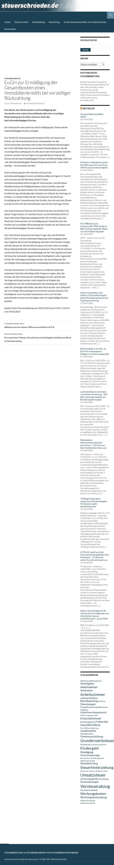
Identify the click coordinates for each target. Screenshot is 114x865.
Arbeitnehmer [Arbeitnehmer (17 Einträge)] (89, 687)
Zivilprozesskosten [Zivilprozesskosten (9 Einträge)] (87, 803)
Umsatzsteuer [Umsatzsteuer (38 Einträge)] (93, 774)
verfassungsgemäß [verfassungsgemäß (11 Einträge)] (89, 779)
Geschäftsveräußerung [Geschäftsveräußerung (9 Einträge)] (89, 728)
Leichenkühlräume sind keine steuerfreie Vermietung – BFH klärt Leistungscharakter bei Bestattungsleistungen (94, 395)
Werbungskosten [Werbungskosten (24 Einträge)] (93, 794)
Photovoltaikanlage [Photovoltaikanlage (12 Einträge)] (90, 755)
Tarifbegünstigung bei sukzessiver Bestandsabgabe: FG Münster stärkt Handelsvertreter (93, 502)
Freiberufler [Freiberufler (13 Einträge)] (102, 721)
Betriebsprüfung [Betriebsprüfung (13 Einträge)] (89, 701)
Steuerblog (54, 22)
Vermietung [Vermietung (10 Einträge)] (103, 779)
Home (7, 22)
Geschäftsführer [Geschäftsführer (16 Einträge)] (90, 725)
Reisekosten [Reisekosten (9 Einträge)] (85, 758)
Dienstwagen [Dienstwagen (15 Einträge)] (88, 704)
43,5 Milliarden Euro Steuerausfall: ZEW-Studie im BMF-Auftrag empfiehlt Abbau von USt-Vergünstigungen (94, 227)
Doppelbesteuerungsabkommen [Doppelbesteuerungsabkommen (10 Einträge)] (94, 707)
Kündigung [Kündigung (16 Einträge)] (86, 752)
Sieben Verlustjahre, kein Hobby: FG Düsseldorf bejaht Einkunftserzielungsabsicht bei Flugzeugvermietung (94, 296)
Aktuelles (89, 108)
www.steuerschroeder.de (16, 859)
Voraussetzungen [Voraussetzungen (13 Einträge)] (89, 781)
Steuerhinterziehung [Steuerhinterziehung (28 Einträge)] (97, 767)
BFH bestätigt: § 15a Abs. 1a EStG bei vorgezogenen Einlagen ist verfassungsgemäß (94, 351)
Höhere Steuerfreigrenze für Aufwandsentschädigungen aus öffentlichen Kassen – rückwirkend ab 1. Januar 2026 (94, 614)
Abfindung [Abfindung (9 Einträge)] (84, 681)
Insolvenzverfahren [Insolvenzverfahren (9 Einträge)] (98, 744)
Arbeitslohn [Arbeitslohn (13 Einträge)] (86, 690)
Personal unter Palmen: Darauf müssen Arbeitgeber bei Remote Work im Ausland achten (38, 337)
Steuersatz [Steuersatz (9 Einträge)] (84, 771)
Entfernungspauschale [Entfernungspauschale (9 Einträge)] (89, 715)
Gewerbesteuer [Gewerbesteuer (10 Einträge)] (87, 734)
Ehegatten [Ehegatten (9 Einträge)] (84, 710)
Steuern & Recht (12, 78)
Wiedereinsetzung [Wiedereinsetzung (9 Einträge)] (87, 800)
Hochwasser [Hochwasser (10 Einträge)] (85, 744)
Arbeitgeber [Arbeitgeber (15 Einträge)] (87, 683)
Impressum (33, 859)
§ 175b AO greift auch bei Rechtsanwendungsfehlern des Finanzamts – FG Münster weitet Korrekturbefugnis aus (94, 556)
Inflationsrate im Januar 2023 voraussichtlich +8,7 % (38, 325)
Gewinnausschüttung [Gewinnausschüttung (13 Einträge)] (91, 736)
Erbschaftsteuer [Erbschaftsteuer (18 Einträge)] (91, 718)
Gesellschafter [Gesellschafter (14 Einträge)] (88, 730)
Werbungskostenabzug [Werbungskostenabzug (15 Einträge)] (93, 797)
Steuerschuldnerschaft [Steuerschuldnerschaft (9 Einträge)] (98, 771)
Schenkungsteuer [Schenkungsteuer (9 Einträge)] (97, 758)
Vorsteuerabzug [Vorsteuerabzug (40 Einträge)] (95, 786)
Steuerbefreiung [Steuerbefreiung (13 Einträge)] (89, 763)
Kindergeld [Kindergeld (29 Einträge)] (89, 748)
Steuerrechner (21, 22)
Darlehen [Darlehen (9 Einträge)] (101, 701)
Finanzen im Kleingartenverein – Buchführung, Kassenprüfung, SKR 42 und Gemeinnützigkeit (94, 165)
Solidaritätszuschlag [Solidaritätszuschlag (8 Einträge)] (87, 761)
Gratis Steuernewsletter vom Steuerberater (85, 22)
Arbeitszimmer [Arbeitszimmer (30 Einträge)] (92, 694)
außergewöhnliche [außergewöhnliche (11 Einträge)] (89, 698)
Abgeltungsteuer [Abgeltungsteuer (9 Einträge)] (95, 681)
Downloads (10, 29)
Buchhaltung (38, 22)
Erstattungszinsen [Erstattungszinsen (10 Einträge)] (87, 722)
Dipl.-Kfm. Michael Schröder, (54, 859)
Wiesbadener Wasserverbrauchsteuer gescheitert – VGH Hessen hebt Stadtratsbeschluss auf (93, 444)
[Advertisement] (40, 57)
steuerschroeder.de (35, 103)
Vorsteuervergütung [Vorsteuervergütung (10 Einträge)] (88, 790)
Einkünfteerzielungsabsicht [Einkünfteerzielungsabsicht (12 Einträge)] (93, 712)
